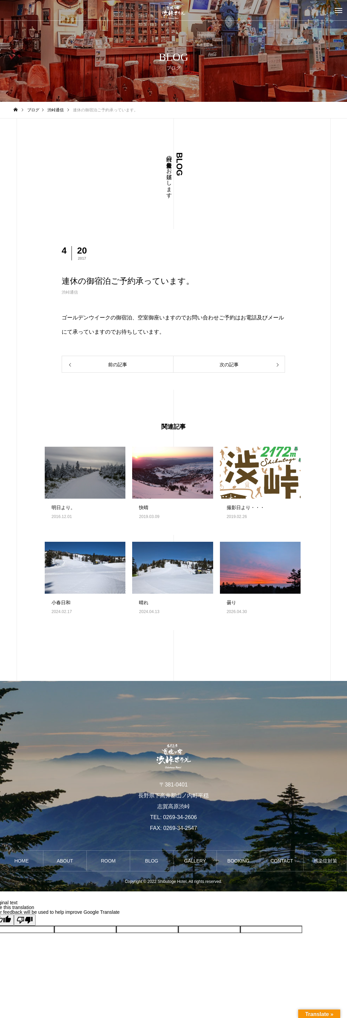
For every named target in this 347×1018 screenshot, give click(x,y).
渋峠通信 (70, 292)
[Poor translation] (25, 920)
